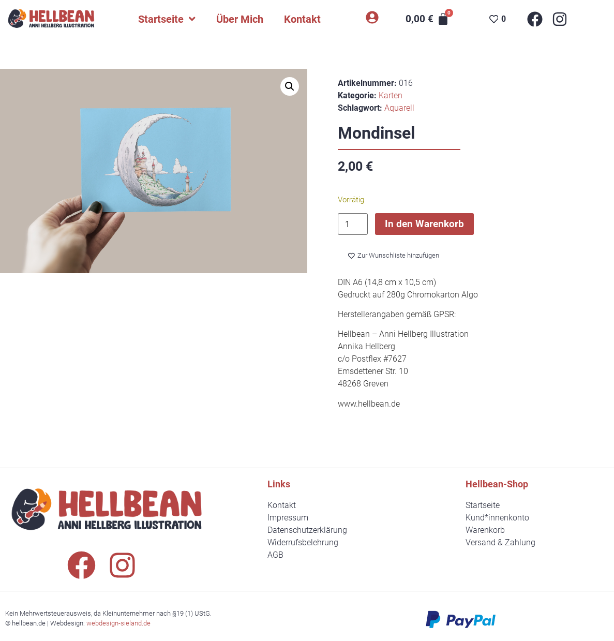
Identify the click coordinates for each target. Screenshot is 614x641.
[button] (289, 86)
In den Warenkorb (424, 224)
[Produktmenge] (353, 224)
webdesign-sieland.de (118, 623)
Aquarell (399, 108)
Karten (390, 95)
